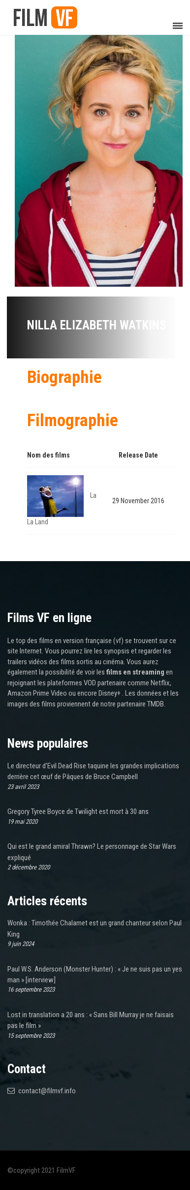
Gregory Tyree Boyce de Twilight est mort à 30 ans (78, 811)
